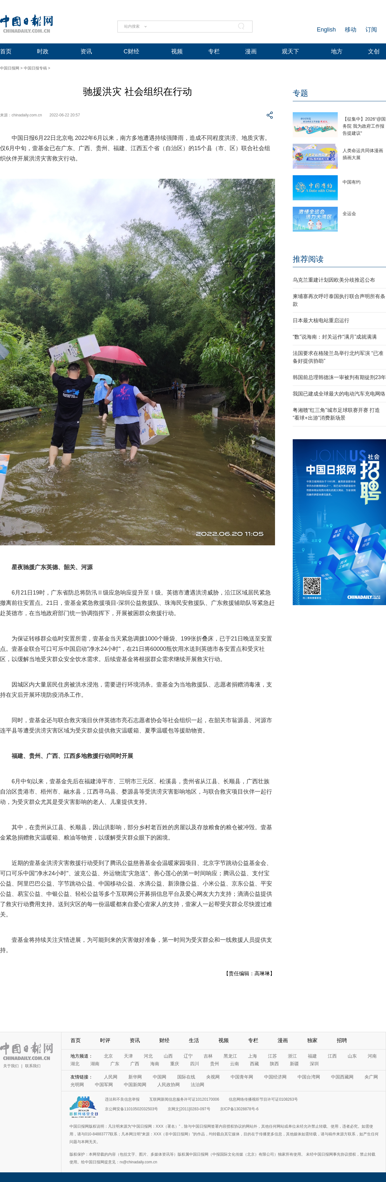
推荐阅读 (308, 259)
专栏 (214, 51)
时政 (43, 51)
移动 (350, 29)
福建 (312, 1056)
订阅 (371, 29)
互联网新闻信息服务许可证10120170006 (184, 1099)
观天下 (290, 51)
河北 (148, 1056)
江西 (332, 1056)
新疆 (294, 1063)
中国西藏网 (342, 1076)
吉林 (208, 1056)
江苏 (272, 1056)
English (326, 29)
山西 (168, 1056)
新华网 (135, 1076)
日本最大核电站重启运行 (321, 320)
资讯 (86, 51)
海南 (154, 1063)
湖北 (74, 1063)
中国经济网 (275, 1076)
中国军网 (104, 1084)
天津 (128, 1056)
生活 (194, 1040)
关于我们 (11, 1066)
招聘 (342, 1040)
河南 (372, 1056)
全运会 (349, 213)
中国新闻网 (135, 1084)
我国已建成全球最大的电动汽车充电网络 (339, 393)
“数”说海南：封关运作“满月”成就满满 (335, 337)
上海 (252, 1056)
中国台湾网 (309, 1076)
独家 (312, 1040)
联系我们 (33, 1066)
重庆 (174, 1063)
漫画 (251, 51)
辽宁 (188, 1056)
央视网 (213, 1076)
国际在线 (186, 1076)
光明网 (77, 1084)
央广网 (371, 1076)
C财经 (131, 51)
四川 (194, 1063)
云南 (234, 1063)
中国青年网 (242, 1076)
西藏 (254, 1063)
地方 (337, 51)
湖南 (94, 1063)
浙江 (292, 1056)
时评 (105, 1040)
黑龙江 (230, 1056)
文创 (374, 51)
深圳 (314, 1063)
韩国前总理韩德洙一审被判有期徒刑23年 (339, 377)
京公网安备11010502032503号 (131, 1109)
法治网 (197, 1084)
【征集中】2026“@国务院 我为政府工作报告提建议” (364, 126)
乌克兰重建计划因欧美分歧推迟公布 (334, 280)
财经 (164, 1040)
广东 (114, 1063)
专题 (300, 93)
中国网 (159, 1076)
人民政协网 (168, 1084)
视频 (177, 51)
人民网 (110, 1076)
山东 (352, 1056)
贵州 (214, 1063)
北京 (108, 1056)
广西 (134, 1063)
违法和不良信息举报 (122, 1099)
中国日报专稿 (35, 68)
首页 (6, 51)
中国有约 (352, 182)
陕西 (274, 1063)
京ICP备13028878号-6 (239, 1109)
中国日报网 (9, 68)
